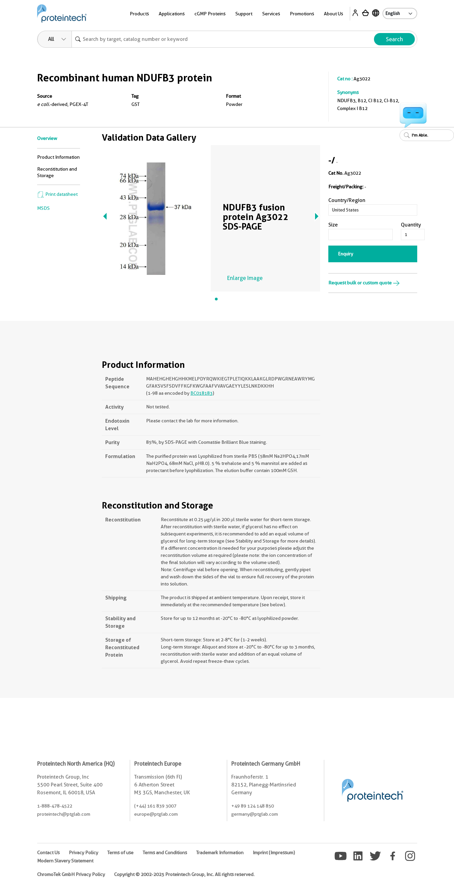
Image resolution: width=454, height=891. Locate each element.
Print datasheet (57, 194)
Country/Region (346, 200)
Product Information (58, 157)
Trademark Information (220, 852)
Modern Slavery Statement (65, 860)
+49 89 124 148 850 (252, 806)
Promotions (302, 13)
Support (243, 13)
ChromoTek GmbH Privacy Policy (71, 874)
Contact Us (48, 852)
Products (139, 13)
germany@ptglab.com (254, 814)
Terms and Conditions (165, 852)
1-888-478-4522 (54, 806)
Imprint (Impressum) (274, 852)
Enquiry (345, 253)
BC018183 (201, 393)
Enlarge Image (245, 278)
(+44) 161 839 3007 (155, 806)
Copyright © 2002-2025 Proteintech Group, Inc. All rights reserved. (184, 874)
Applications (172, 13)
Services (271, 13)
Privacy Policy (83, 852)
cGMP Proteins (209, 13)
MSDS (43, 208)
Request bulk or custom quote (364, 282)
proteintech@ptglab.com (63, 814)
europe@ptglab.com (156, 814)
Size (333, 225)
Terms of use (120, 852)
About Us (333, 13)
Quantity (411, 225)
